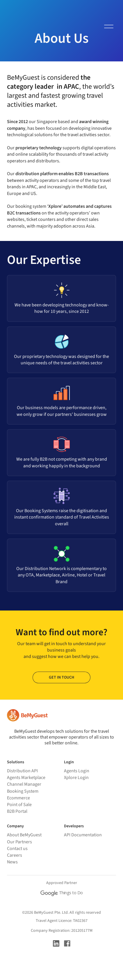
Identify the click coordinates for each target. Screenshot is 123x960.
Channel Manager (24, 784)
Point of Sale (19, 804)
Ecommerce (18, 798)
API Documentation (83, 835)
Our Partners (19, 842)
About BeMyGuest (24, 835)
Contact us (17, 848)
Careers (14, 855)
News (12, 862)
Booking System (22, 791)
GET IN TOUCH (61, 677)
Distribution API (22, 771)
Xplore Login (76, 777)
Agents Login (76, 771)
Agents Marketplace (26, 777)
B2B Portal (17, 811)
